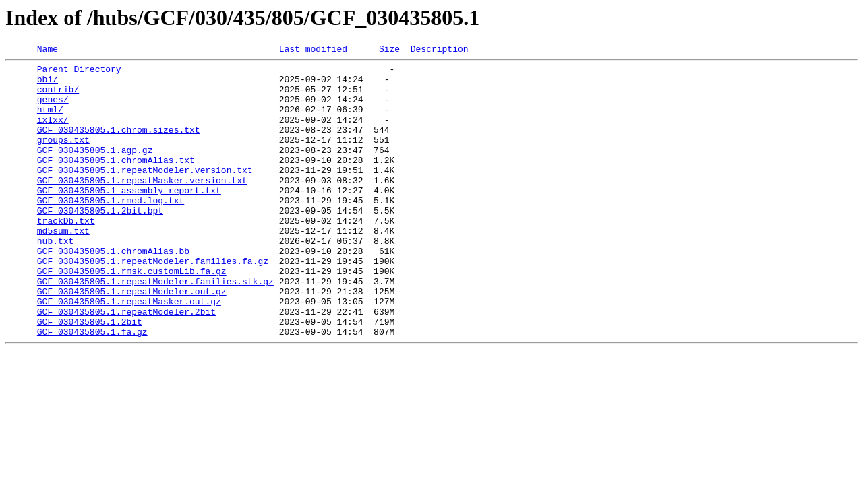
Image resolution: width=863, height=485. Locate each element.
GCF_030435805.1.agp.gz (95, 170)
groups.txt (63, 158)
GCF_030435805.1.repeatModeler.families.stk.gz (155, 327)
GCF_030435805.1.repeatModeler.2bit (126, 364)
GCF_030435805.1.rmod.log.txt (110, 230)
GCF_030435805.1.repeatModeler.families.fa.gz (152, 303)
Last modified (313, 50)
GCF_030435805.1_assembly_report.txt (129, 218)
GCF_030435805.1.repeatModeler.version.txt (145, 194)
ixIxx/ (53, 133)
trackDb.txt (66, 255)
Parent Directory (79, 73)
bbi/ (47, 85)
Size (389, 50)
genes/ (53, 109)
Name (47, 50)
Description (440, 50)
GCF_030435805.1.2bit (89, 376)
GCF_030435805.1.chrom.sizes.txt (118, 145)
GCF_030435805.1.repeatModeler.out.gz (132, 339)
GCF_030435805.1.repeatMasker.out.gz (129, 352)
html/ (50, 121)
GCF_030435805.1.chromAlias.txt (116, 182)
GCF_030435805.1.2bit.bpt (100, 242)
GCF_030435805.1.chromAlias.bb (113, 291)
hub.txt (55, 279)
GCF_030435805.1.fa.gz (92, 388)
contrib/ (58, 97)
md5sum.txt (63, 267)
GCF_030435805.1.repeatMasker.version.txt (142, 206)
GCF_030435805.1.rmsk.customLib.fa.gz (132, 315)
